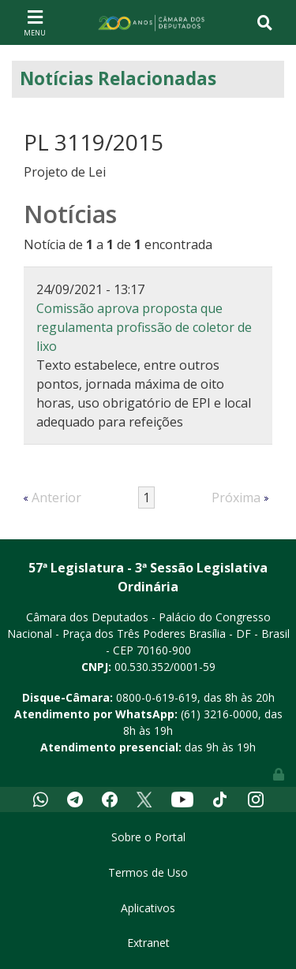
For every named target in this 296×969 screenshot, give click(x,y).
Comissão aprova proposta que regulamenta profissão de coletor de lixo (144, 327)
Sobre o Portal (148, 836)
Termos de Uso (148, 872)
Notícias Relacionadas (118, 78)
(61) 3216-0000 (219, 713)
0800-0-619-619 (156, 697)
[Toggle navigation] (34, 22)
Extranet (148, 942)
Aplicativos (148, 907)
